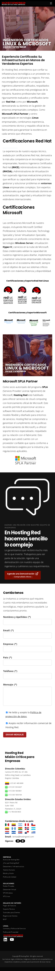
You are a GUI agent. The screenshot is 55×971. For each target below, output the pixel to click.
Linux (35, 117)
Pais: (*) (27, 660)
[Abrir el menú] (50, 3)
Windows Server (24, 243)
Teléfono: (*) (27, 674)
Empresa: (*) (27, 646)
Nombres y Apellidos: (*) (27, 619)
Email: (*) (27, 633)
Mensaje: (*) (27, 695)
